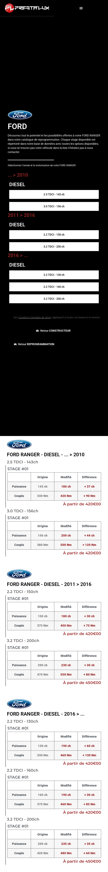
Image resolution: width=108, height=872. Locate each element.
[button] (81, 8)
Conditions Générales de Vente (34, 317)
